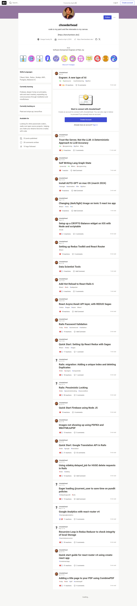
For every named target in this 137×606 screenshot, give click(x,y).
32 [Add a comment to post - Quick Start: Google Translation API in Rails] (79, 452)
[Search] (10, 3)
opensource (67, 81)
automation (71, 186)
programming (67, 146)
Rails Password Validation (73, 324)
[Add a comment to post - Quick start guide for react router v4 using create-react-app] (65, 565)
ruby (61, 328)
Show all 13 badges (68, 65)
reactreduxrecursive (66, 538)
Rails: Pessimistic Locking (73, 387)
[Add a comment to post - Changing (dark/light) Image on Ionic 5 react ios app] (64, 211)
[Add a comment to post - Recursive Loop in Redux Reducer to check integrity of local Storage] (65, 542)
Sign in (95, 125)
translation (75, 449)
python (88, 81)
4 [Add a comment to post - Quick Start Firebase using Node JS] (77, 412)
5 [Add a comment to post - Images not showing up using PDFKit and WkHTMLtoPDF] (79, 432)
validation (83, 328)
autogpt (62, 186)
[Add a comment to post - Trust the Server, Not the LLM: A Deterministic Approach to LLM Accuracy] (65, 150)
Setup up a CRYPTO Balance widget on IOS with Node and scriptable (85, 225)
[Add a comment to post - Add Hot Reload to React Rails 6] (65, 291)
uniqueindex (76, 371)
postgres (67, 371)
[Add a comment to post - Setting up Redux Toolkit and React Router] (64, 254)
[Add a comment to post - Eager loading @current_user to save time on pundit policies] (65, 499)
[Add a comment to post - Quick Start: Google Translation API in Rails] (65, 453)
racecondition (83, 391)
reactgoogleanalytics (66, 515)
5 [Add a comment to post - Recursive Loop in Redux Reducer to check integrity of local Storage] (79, 542)
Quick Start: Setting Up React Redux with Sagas (85, 344)
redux (61, 307)
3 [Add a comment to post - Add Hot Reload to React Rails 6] (78, 291)
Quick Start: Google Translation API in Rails (82, 445)
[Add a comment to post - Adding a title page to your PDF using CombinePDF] (65, 585)
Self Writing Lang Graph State (75, 163)
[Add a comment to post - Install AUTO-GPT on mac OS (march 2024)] (64, 190)
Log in (115, 3)
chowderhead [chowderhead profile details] (63, 72)
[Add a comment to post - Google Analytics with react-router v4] (65, 519)
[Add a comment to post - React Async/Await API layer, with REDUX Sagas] (64, 311)
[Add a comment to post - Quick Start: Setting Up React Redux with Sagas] (65, 352)
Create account (127, 3)
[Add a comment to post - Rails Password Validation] (65, 332)
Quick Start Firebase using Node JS (78, 407)
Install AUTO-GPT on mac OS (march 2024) (82, 183)
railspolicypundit (64, 495)
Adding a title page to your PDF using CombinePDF (86, 578)
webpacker (74, 287)
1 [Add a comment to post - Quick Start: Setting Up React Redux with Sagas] (79, 352)
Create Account (85, 120)
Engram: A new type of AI (72, 77)
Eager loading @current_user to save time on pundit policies (87, 490)
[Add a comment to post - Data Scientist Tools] (65, 271)
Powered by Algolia (69, 3)
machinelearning (78, 81)
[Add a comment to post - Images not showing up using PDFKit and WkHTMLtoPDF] (65, 432)
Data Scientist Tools (70, 266)
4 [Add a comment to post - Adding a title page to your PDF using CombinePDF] (79, 585)
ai (60, 81)
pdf (70, 582)
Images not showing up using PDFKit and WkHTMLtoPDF (81, 426)
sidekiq (67, 472)
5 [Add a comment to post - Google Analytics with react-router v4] (79, 519)
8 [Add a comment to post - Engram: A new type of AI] (80, 85)
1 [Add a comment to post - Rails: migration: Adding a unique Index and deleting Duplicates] (79, 375)
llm (77, 186)
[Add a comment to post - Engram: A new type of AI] (66, 85)
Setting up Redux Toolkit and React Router (82, 246)
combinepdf (78, 582)
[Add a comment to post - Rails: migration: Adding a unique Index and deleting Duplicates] (65, 375)
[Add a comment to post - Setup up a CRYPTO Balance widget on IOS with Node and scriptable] (65, 234)
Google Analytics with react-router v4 (79, 511)
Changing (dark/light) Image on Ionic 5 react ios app (87, 203)
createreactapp (64, 561)
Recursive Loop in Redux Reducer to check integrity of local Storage (87, 533)
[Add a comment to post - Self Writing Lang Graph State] (63, 170)
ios (71, 207)
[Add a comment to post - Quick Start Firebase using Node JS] (64, 412)
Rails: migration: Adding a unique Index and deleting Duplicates (87, 366)
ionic (67, 207)
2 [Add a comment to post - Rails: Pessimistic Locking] (79, 395)
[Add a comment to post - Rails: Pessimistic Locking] (65, 395)
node (61, 230)
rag (81, 146)
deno (73, 166)
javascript (62, 166)
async (73, 307)
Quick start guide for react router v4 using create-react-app (86, 556)
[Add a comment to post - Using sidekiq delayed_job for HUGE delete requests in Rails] (65, 476)
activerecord (73, 328)
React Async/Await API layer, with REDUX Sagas (85, 304)
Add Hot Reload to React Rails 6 (76, 284)
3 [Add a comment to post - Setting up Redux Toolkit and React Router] (77, 254)
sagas (67, 307)
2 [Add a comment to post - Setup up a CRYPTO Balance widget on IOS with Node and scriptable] (78, 234)
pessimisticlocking (70, 391)
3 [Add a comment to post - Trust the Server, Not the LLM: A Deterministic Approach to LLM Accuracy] (78, 150)
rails (66, 287)
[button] (23, 58)
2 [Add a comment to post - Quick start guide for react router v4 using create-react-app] (79, 565)
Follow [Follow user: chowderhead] (107, 17)
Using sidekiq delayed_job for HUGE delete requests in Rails (87, 467)
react (61, 207)
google (66, 449)
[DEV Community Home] (4, 3)
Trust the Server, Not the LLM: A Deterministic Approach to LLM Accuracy (84, 141)
